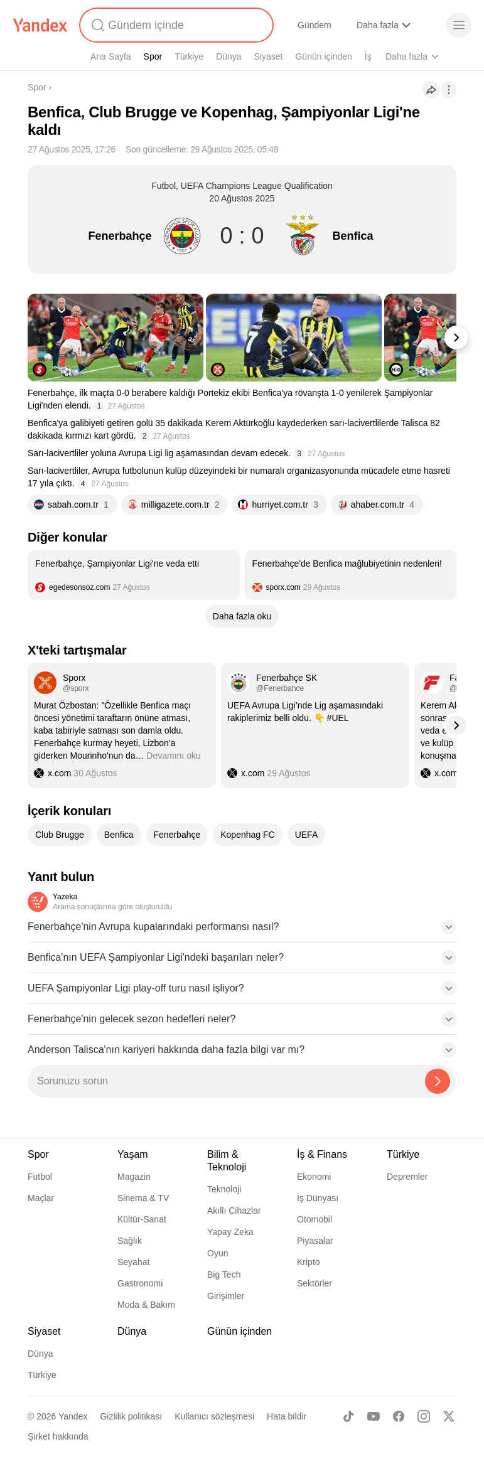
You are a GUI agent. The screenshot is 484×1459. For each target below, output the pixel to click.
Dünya (228, 56)
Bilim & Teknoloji (226, 1160)
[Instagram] (424, 1416)
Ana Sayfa (110, 56)
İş (368, 56)
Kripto (308, 1262)
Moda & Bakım (146, 1305)
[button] (242, 930)
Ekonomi (314, 1177)
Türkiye (189, 56)
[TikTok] (348, 1416)
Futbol (40, 1177)
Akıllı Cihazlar (234, 1210)
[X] (449, 1416)
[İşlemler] (448, 90)
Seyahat (133, 1262)
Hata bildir (286, 1416)
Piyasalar (315, 1241)
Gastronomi (140, 1283)
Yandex (72, 1416)
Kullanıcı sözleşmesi (214, 1416)
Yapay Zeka (230, 1232)
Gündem (314, 25)
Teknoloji (224, 1189)
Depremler (407, 1177)
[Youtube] (373, 1416)
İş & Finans (322, 1154)
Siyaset (268, 56)
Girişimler (225, 1296)
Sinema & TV (143, 1198)
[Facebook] (398, 1416)
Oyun (217, 1253)
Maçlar (41, 1198)
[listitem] (134, 575)
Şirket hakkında (58, 1436)
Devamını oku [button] (173, 756)
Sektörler (314, 1283)
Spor (153, 56)
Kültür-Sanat (141, 1219)
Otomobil (314, 1219)
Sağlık (129, 1241)
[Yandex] (40, 25)
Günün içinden (323, 56)
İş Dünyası (317, 1198)
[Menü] (458, 25)
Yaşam (132, 1154)
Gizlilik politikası (131, 1416)
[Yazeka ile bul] (437, 1081)
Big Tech (223, 1274)
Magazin (134, 1177)
